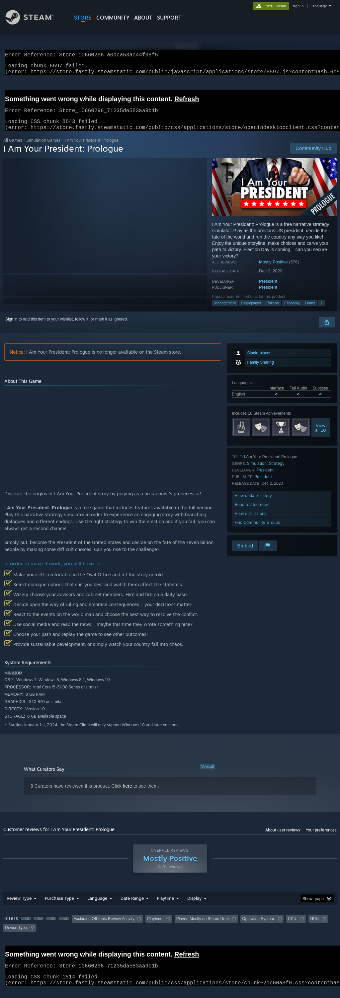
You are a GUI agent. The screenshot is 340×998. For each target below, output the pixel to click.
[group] (170, 931)
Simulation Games (43, 148)
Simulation (257, 471)
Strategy (277, 471)
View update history (253, 503)
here (127, 794)
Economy (291, 311)
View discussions (250, 521)
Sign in (11, 327)
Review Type (19, 906)
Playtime (165, 906)
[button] (26, 926)
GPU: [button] (315, 926)
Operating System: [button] (258, 926)
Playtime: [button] (155, 926)
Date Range (132, 906)
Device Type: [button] (16, 935)
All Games (12, 148)
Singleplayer (251, 311)
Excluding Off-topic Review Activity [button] (103, 926)
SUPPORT (169, 17)
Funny (310, 311)
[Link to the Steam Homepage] (34, 23)
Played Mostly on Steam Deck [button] (202, 926)
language (319, 6)
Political (273, 311)
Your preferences (321, 837)
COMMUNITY (112, 17)
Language (97, 906)
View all (207, 775)
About (143, 17)
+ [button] (321, 311)
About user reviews (282, 837)
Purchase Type (59, 906)
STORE (83, 17)
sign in (298, 6)
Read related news (252, 512)
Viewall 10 (320, 436)
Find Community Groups (257, 530)
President (268, 289)
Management (225, 311)
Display (194, 906)
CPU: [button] (293, 926)
